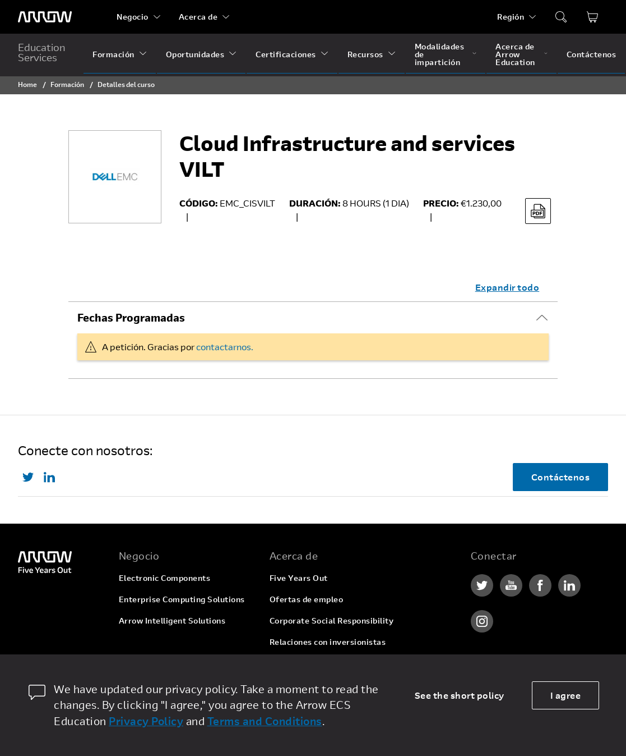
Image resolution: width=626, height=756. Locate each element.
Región (510, 16)
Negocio (133, 16)
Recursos (365, 54)
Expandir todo (507, 287)
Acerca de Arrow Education (515, 54)
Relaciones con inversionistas (328, 641)
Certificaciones (286, 54)
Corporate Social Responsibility (332, 620)
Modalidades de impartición (440, 54)
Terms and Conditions (264, 721)
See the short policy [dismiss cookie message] (459, 695)
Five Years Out (299, 577)
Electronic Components (165, 577)
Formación (113, 54)
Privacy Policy (146, 721)
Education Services (42, 52)
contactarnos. (224, 346)
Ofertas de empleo (307, 599)
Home (27, 84)
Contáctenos (591, 54)
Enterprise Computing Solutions (182, 599)
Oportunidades (195, 54)
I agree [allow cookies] (565, 695)
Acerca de (198, 16)
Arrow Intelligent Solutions (172, 620)
